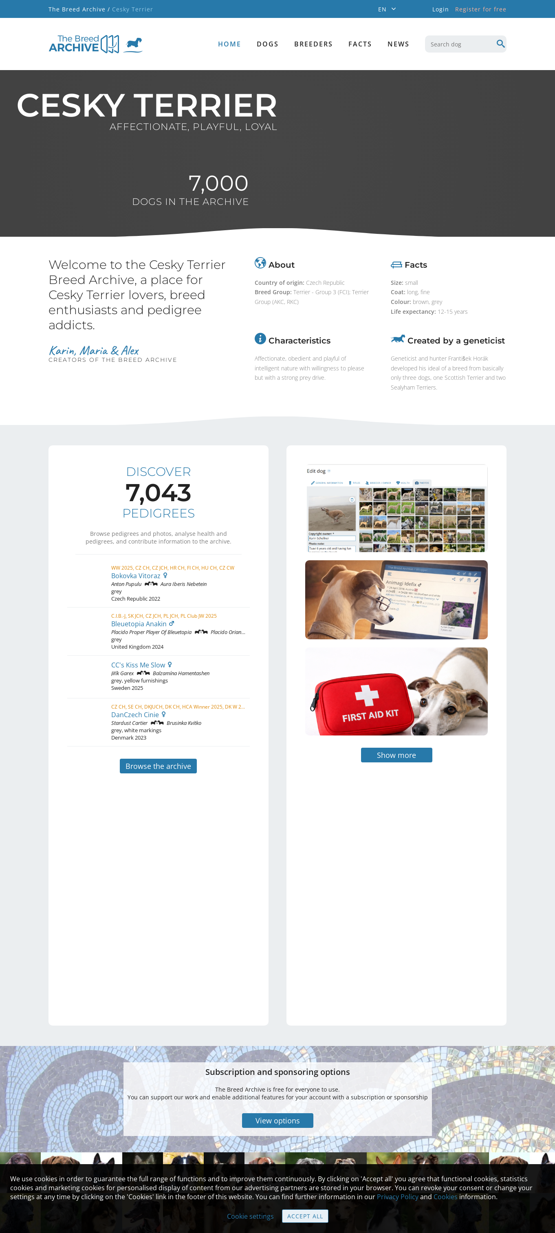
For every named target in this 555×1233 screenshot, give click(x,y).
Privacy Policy (397, 1196)
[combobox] (466, 44)
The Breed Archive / (79, 9)
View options (277, 1069)
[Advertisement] (362, 833)
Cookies (446, 1196)
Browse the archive (158, 766)
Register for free (481, 9)
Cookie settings (250, 1216)
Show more (396, 704)
